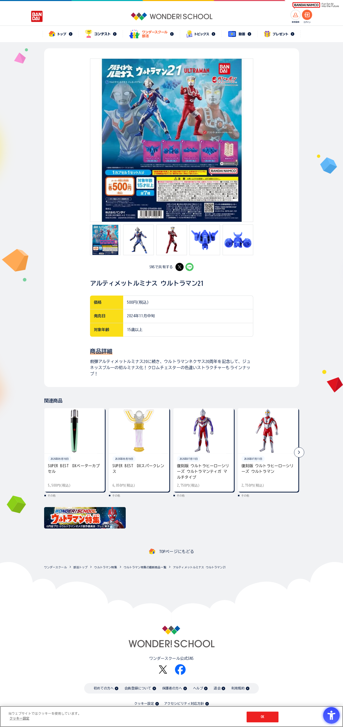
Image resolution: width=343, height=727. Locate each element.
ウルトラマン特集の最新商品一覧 (145, 567)
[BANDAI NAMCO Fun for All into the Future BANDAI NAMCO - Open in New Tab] (316, 5)
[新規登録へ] (295, 15)
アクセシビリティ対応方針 (184, 703)
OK (262, 717)
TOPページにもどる (176, 551)
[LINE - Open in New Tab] (189, 267)
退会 (217, 688)
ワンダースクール (55, 567)
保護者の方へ (172, 688)
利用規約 (238, 688)
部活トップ (80, 567)
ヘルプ (198, 688)
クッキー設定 (144, 703)
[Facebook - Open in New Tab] (180, 669)
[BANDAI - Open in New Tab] (37, 16)
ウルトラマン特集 (105, 567)
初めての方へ (104, 688)
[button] (299, 452)
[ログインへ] (307, 15)
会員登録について (137, 688)
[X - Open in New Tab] (179, 267)
